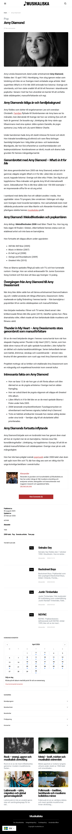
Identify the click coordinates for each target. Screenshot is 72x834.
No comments (10, 28)
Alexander (7, 525)
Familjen (18, 113)
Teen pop (31, 534)
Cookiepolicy (42, 822)
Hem (5, 13)
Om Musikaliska (18, 822)
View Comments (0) (36, 497)
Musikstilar (7, 713)
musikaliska (33, 210)
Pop (6, 18)
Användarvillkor (53, 822)
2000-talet (7, 534)
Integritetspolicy (31, 822)
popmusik (38, 457)
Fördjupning (8, 719)
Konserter (7, 725)
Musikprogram (9, 701)
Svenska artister (21, 534)
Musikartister (8, 707)
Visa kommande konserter (14, 684)
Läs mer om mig (26, 486)
